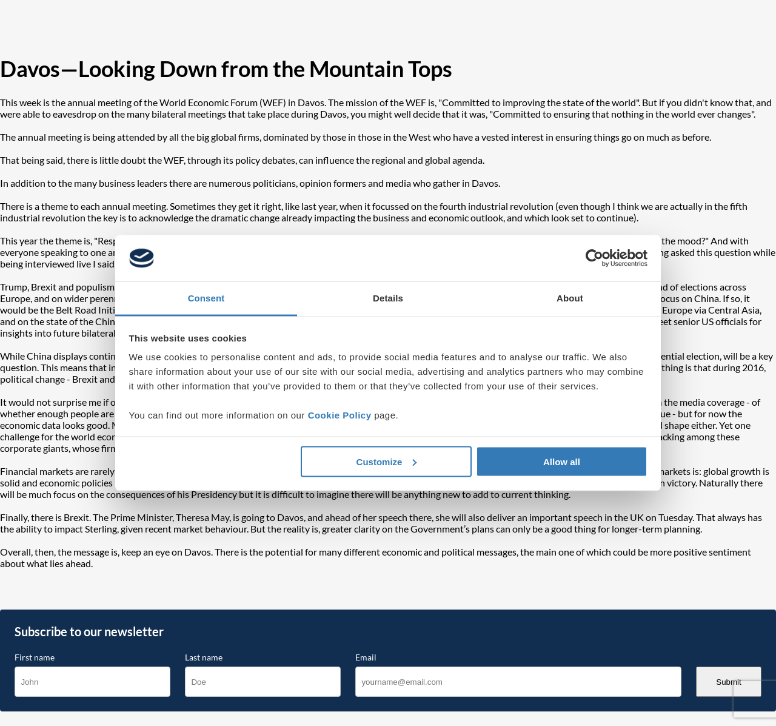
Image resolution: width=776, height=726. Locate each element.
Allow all (561, 461)
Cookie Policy (340, 415)
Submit (728, 682)
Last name (203, 657)
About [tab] (570, 298)
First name (35, 657)
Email (365, 657)
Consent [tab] (206, 298)
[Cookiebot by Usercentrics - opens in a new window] (594, 258)
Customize (386, 461)
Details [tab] (388, 298)
